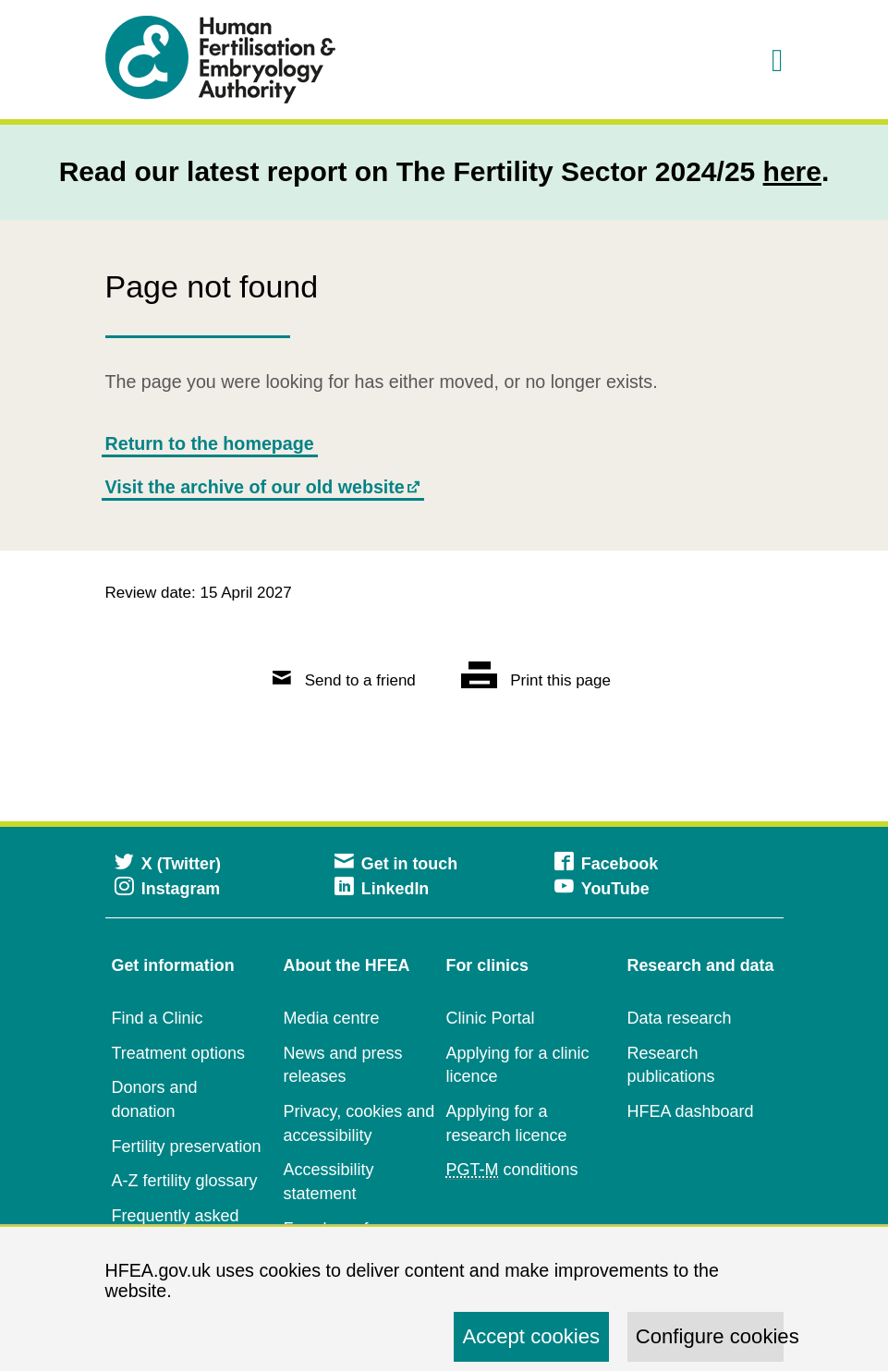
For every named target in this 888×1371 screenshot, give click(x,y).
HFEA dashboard (690, 1111)
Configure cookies (710, 1336)
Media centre (332, 1018)
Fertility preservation (187, 1146)
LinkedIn (382, 889)
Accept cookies (531, 1336)
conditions (512, 1170)
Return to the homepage (209, 443)
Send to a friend (344, 680)
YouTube (602, 889)
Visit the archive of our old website (255, 487)
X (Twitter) (168, 864)
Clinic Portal (490, 1018)
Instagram (168, 889)
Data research (679, 1018)
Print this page (536, 680)
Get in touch (396, 864)
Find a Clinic (157, 1018)
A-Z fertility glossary (185, 1180)
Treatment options (178, 1053)
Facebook (606, 864)
